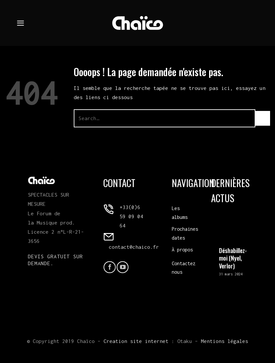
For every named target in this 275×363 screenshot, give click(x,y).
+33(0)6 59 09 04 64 (131, 216)
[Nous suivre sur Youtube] (122, 267)
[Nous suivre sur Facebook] (109, 267)
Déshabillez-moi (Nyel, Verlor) (233, 258)
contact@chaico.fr (134, 247)
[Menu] (20, 23)
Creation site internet (136, 341)
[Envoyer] (262, 118)
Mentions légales (224, 341)
